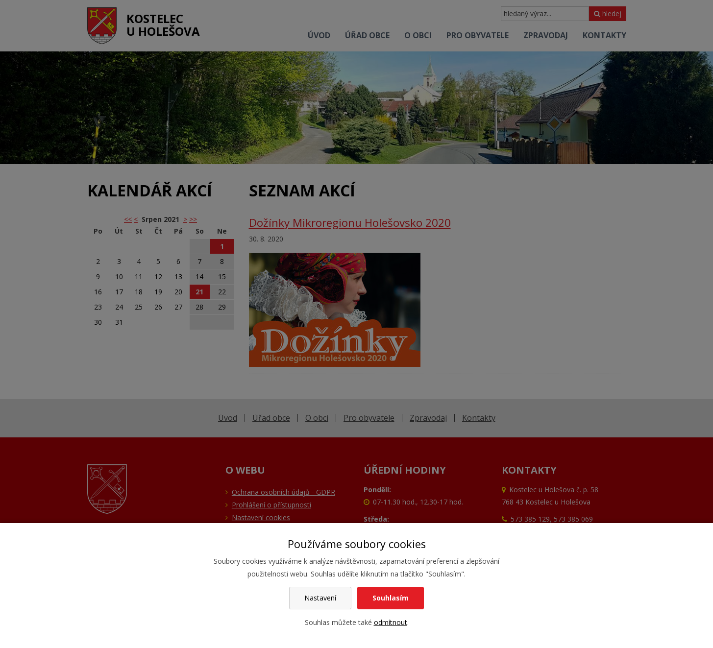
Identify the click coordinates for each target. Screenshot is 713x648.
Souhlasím (390, 597)
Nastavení (320, 597)
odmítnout (390, 622)
